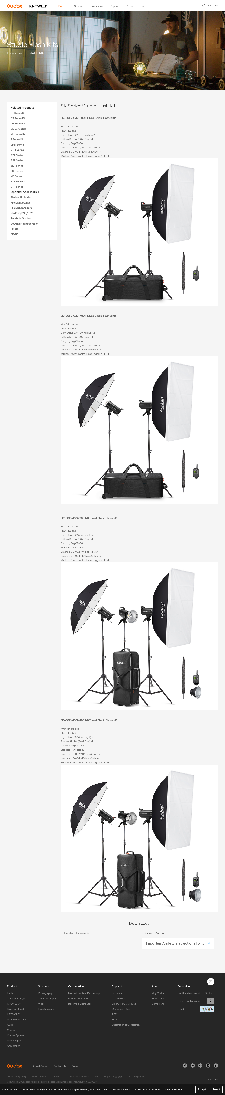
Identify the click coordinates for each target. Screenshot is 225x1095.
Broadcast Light (15, 1009)
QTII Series (17, 186)
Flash (20, 53)
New (143, 6)
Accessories (13, 1045)
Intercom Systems (16, 1019)
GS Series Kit (18, 128)
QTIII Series (17, 150)
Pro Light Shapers (21, 207)
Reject (216, 1089)
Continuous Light (16, 998)
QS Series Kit (18, 118)
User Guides (118, 998)
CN (209, 6)
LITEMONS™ (14, 1014)
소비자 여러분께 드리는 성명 (108, 1076)
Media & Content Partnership (84, 993)
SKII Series (17, 165)
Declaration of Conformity (126, 1024)
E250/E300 (18, 181)
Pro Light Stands (20, 202)
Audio (10, 1024)
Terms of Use (58, 1076)
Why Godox (158, 993)
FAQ (114, 1019)
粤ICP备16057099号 (87, 1081)
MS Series (16, 176)
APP (114, 1014)
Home (11, 53)
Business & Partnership (80, 998)
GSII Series (17, 160)
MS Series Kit (18, 134)
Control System (15, 1035)
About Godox (40, 1066)
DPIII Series (17, 144)
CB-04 (14, 229)
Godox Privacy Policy (16, 1076)
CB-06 (14, 234)
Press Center (159, 998)
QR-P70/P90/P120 (22, 213)
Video (41, 1003)
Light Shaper (14, 1040)
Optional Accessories (25, 192)
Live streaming (46, 1009)
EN (216, 6)
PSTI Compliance (136, 1076)
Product (62, 6)
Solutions (79, 6)
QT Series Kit (18, 113)
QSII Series (17, 155)
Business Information (79, 1076)
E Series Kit (17, 139)
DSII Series (17, 171)
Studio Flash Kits (36, 53)
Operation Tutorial (122, 1009)
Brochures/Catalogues (124, 1003)
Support (115, 6)
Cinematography (47, 998)
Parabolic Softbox (21, 218)
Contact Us (158, 1003)
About (130, 6)
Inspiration (97, 6)
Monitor (11, 1030)
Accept (202, 1089)
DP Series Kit (18, 123)
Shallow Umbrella (21, 197)
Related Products (22, 108)
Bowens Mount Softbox (24, 223)
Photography (45, 993)
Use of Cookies (39, 1076)
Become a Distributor (79, 1003)
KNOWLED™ (14, 1003)
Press (75, 1066)
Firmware (117, 993)
